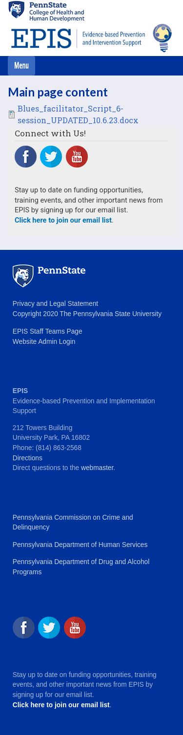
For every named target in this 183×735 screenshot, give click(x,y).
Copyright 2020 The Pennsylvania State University (87, 314)
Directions (27, 458)
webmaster (97, 467)
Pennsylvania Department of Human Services (80, 544)
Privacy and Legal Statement (55, 303)
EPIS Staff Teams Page (47, 331)
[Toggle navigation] (21, 65)
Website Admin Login (44, 341)
